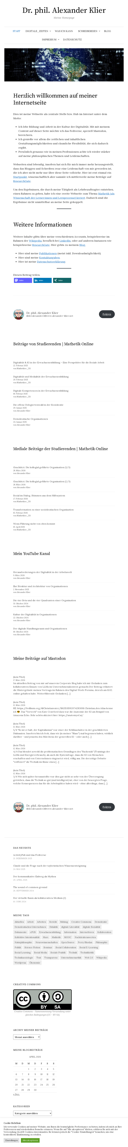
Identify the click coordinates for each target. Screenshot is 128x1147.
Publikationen (48, 253)
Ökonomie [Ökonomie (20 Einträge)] (34, 962)
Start (16, 31)
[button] (23, 280)
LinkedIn (65, 240)
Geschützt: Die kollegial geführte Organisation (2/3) (41, 481)
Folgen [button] (107, 314)
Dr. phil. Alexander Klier (64, 10)
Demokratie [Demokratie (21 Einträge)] (101, 921)
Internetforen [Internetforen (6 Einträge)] (87, 932)
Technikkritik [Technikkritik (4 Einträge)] (87, 952)
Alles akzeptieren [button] (30, 1140)
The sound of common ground (30, 887)
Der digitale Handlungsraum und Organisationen (40, 628)
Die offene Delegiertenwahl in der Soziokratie (38, 404)
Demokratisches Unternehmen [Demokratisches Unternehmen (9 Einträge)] (30, 927)
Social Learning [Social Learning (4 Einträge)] (23, 952)
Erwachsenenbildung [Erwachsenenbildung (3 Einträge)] (50, 932)
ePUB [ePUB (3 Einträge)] (33, 932)
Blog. (82, 245)
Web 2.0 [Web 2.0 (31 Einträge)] (89, 957)
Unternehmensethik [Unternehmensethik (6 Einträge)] (71, 957)
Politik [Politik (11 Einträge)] (18, 947)
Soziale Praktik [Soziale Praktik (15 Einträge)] (58, 952)
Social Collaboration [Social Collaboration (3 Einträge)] (66, 947)
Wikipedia (35, 240)
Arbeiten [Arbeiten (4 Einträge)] (41, 921)
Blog (107, 31)
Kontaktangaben (49, 257)
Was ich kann (64, 31)
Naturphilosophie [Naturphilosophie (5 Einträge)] (23, 942)
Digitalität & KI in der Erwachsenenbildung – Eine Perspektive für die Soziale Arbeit (58, 362)
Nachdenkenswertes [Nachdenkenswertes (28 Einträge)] (85, 937)
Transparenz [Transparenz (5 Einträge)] (51, 957)
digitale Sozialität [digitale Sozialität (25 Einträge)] (91, 927)
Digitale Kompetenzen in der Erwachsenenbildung (40, 390)
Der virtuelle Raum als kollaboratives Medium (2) (39, 897)
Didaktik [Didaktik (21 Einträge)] (53, 927)
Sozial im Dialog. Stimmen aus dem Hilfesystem (39, 495)
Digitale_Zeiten (37, 31)
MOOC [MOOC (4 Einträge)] (67, 937)
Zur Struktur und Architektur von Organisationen (40, 586)
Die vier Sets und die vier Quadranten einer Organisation (44, 600)
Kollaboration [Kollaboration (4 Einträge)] (104, 932)
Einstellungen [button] (11, 1140)
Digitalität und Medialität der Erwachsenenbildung (41, 376)
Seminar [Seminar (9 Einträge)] (48, 947)
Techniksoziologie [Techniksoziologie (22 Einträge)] (24, 957)
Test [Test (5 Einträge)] (39, 957)
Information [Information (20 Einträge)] (70, 932)
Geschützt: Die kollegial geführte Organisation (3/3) (41, 467)
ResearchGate (22, 181)
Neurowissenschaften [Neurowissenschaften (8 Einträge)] (47, 942)
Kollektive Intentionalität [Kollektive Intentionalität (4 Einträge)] (27, 937)
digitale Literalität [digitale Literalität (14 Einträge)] (70, 927)
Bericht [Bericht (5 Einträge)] (53, 921)
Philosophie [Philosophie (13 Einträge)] (101, 942)
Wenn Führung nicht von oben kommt (34, 523)
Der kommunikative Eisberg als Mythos (34, 876)
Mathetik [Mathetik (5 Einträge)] (56, 937)
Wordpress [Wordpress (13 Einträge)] (20, 962)
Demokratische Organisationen (30, 418)
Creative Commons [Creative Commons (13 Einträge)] (81, 921)
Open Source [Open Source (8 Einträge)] (67, 942)
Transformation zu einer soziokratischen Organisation (43, 509)
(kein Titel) (19, 676)
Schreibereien (87, 31)
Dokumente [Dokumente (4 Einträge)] (21, 932)
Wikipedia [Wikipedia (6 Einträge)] (101, 957)
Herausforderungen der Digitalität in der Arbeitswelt (42, 572)
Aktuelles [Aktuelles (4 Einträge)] (19, 921)
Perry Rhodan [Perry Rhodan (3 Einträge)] (85, 942)
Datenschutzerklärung (51, 261)
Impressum (49, 39)
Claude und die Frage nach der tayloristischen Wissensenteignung (49, 865)
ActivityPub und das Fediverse (29, 854)
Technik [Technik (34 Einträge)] (73, 952)
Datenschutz (72, 39)
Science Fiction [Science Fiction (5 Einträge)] (32, 947)
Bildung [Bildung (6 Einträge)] (64, 921)
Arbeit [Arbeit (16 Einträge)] (30, 921)
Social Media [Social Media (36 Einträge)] (40, 952)
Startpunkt (20, 177)
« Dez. (16, 1094)
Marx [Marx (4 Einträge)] (45, 937)
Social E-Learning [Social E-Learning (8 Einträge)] (89, 947)
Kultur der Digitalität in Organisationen (35, 614)
